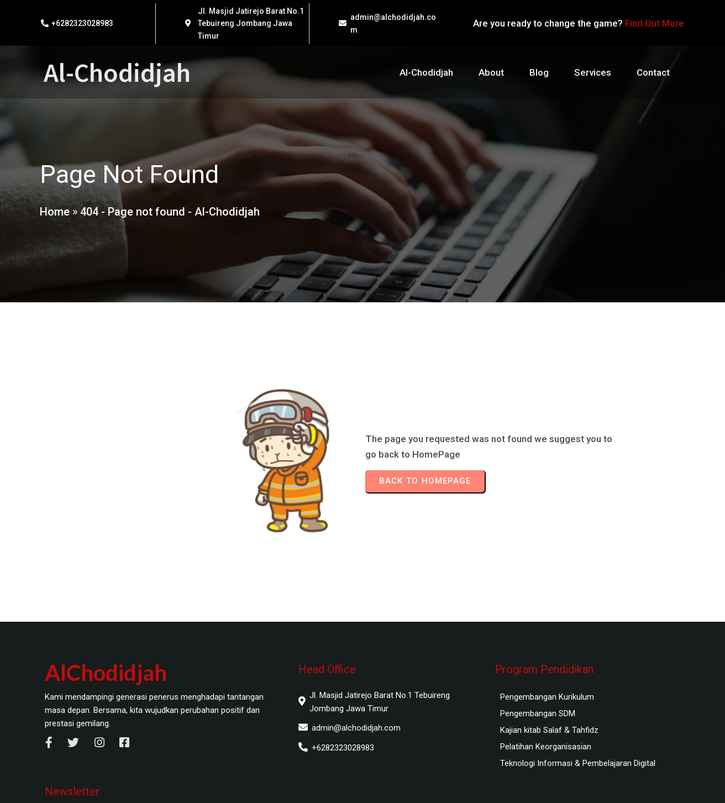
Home (54, 214)
